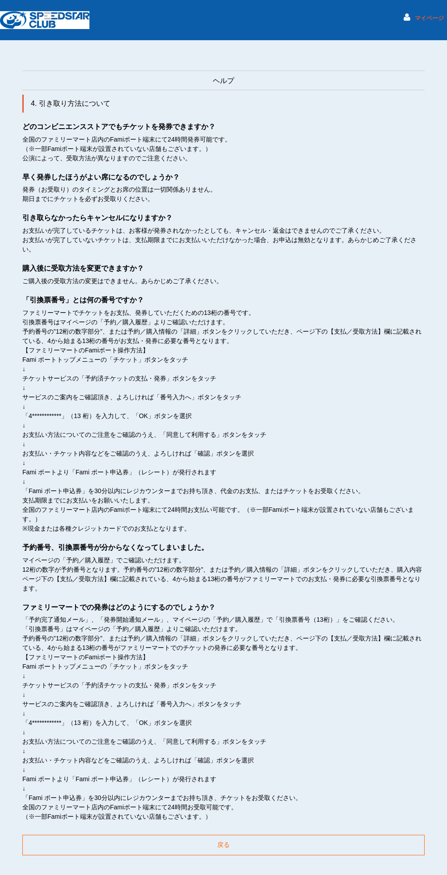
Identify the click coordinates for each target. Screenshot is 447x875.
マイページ (429, 18)
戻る (223, 844)
